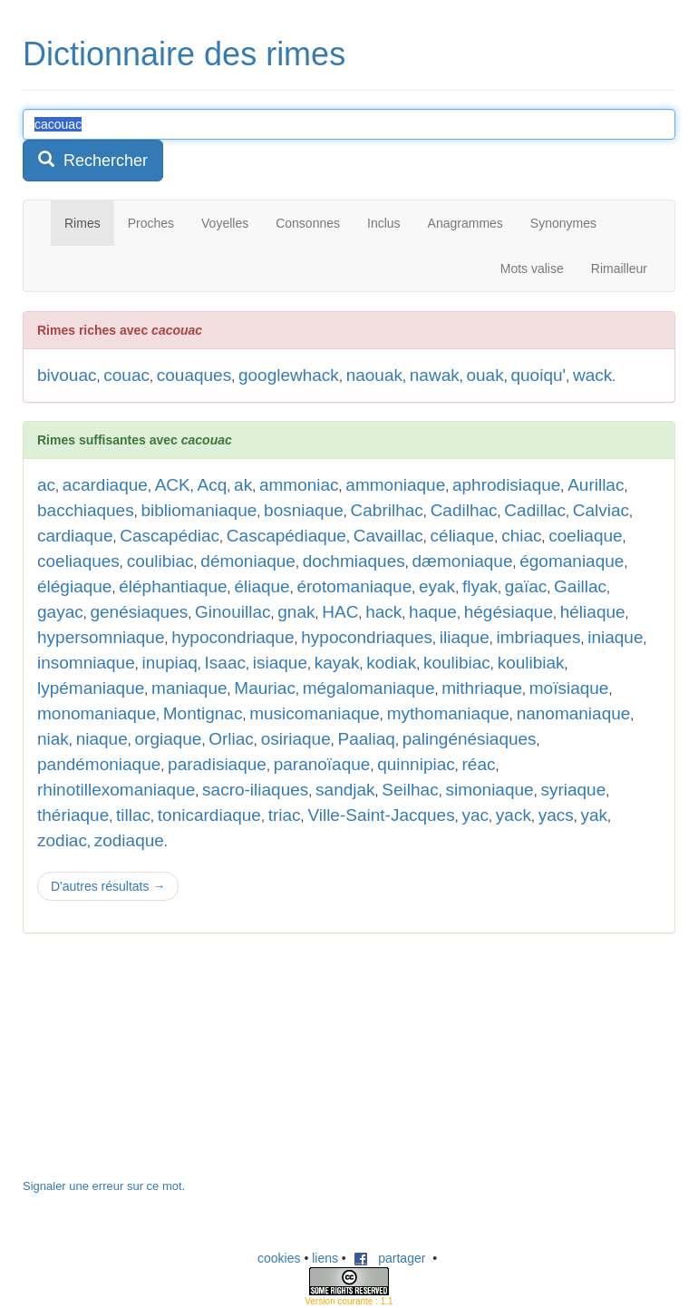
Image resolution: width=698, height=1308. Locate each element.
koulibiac (456, 662)
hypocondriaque (232, 637)
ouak (484, 375)
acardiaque (105, 484)
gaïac (526, 586)
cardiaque (74, 535)
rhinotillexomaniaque (116, 789)
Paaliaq (366, 738)
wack (592, 375)
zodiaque (129, 840)
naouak (374, 375)
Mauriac (265, 688)
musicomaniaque (314, 713)
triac (284, 815)
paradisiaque (217, 764)
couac (126, 375)
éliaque (261, 586)
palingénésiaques (469, 738)
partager (390, 1258)
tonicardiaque (209, 815)
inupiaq (170, 662)
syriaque (573, 789)
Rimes (82, 223)
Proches (151, 223)
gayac (60, 611)
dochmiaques (354, 561)
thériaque (73, 815)
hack (383, 611)
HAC (340, 611)
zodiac (62, 840)
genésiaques (139, 611)
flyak (480, 586)
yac (475, 815)
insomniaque (86, 662)
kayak (337, 662)
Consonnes (308, 223)
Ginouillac (232, 611)
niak (53, 738)
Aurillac (595, 484)
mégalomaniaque (369, 688)
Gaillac (580, 586)
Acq (213, 484)
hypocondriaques (366, 637)
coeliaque (585, 535)
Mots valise (532, 268)
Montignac (203, 713)
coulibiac (160, 561)
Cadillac (535, 510)
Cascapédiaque (286, 535)
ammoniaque (395, 484)
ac (46, 484)
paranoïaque (322, 764)
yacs (556, 815)
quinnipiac (416, 764)
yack (513, 815)
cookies (278, 1258)
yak (594, 815)
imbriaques (538, 637)
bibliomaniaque (199, 510)
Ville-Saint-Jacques (380, 815)
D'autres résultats (108, 886)
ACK (172, 484)
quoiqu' (538, 375)
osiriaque (296, 738)
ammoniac (299, 484)
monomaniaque (96, 713)
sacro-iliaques (255, 789)
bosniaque (304, 510)
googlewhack (288, 375)
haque (433, 611)
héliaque (592, 611)
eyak (437, 586)
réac (479, 764)
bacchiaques (85, 510)
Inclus (384, 223)
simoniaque (489, 789)
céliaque (463, 535)
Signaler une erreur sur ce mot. (104, 1186)
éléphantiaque (173, 586)
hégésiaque (508, 611)
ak (243, 484)
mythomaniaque (448, 713)
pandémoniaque (98, 764)
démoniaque (248, 561)
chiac (521, 535)
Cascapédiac (169, 535)
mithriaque (481, 688)
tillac (133, 815)
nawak (435, 375)
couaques (194, 375)
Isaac (225, 662)
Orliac (231, 738)
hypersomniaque (100, 637)
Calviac (601, 510)
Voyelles (224, 223)
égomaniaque (571, 561)
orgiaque (167, 738)
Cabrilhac (387, 510)
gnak (296, 611)
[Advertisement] (159, 1065)
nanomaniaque (574, 713)
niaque (102, 738)
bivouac (67, 375)
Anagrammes (465, 223)
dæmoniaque (462, 561)
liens (325, 1258)
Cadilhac (464, 510)
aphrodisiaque (506, 484)
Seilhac (410, 789)
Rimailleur (619, 268)
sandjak (345, 789)
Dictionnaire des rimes (184, 54)
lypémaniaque (90, 688)
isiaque (280, 662)
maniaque (189, 688)
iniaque (615, 637)
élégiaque (74, 586)
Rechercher (93, 160)
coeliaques (78, 561)
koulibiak (531, 662)
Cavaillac (388, 535)
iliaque (465, 637)
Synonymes (563, 223)
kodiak (391, 662)
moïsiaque (569, 688)
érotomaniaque (354, 586)
